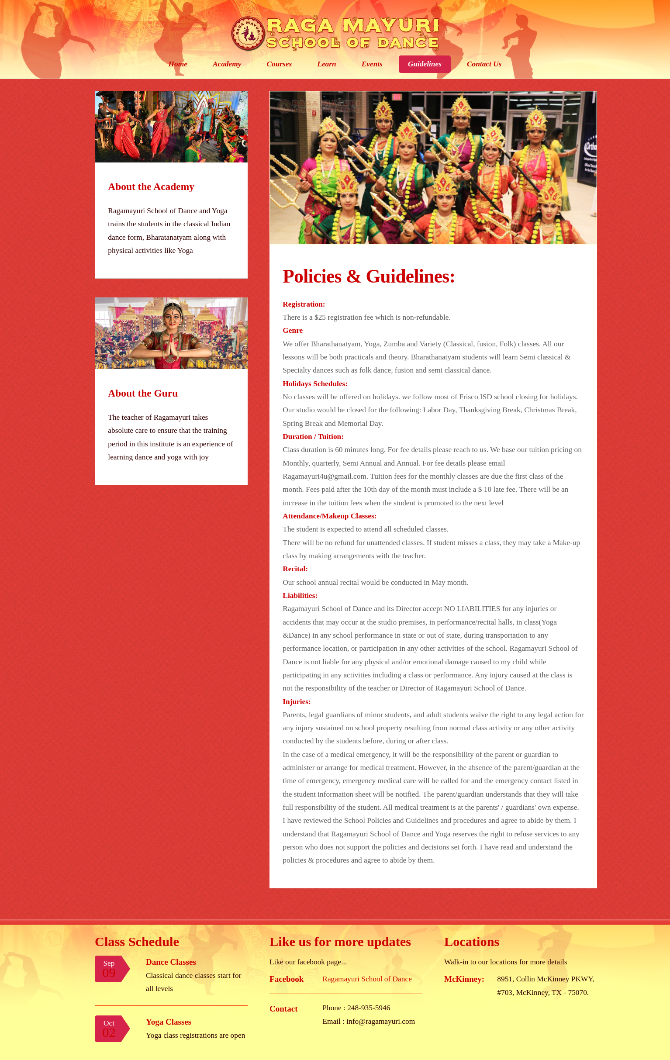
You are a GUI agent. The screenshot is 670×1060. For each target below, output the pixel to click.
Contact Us (484, 64)
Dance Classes (171, 962)
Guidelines (425, 64)
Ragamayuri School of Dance (367, 979)
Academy (227, 64)
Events (372, 64)
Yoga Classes (168, 1021)
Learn (326, 64)
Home (178, 64)
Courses (279, 64)
